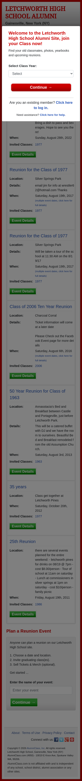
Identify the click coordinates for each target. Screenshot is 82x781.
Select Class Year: (23, 66)
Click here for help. (52, 114)
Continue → (41, 87)
